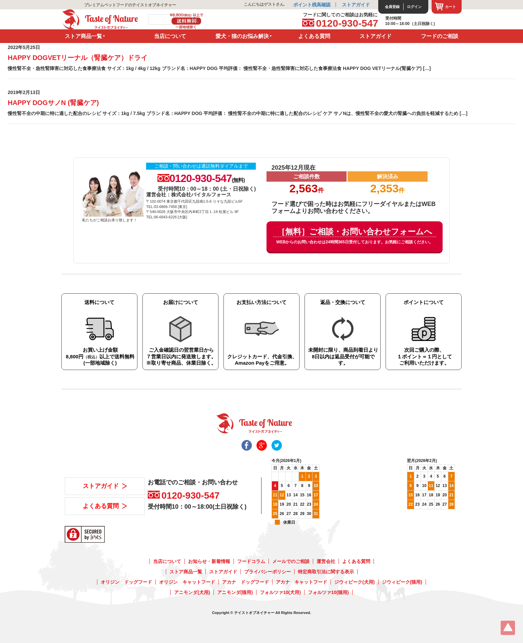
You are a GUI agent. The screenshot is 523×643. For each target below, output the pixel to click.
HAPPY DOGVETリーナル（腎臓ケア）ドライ (77, 57)
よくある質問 (314, 36)
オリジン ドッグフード (126, 582)
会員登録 (392, 7)
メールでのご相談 (291, 561)
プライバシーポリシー (267, 571)
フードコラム (251, 561)
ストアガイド (356, 4)
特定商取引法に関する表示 (326, 571)
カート (450, 7)
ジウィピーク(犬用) (354, 582)
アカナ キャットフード (301, 582)
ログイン (414, 7)
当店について (170, 36)
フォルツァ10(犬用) (280, 592)
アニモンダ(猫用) (235, 592)
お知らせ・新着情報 (209, 561)
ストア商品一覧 (83, 36)
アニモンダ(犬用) (192, 592)
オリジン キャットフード (187, 582)
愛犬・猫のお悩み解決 (242, 36)
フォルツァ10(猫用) (328, 592)
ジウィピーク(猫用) (402, 582)
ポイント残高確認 (312, 4)
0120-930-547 (347, 23)
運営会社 (326, 561)
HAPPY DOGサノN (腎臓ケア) (53, 102)
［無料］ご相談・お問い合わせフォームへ (354, 236)
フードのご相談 (439, 36)
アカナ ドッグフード (245, 582)
